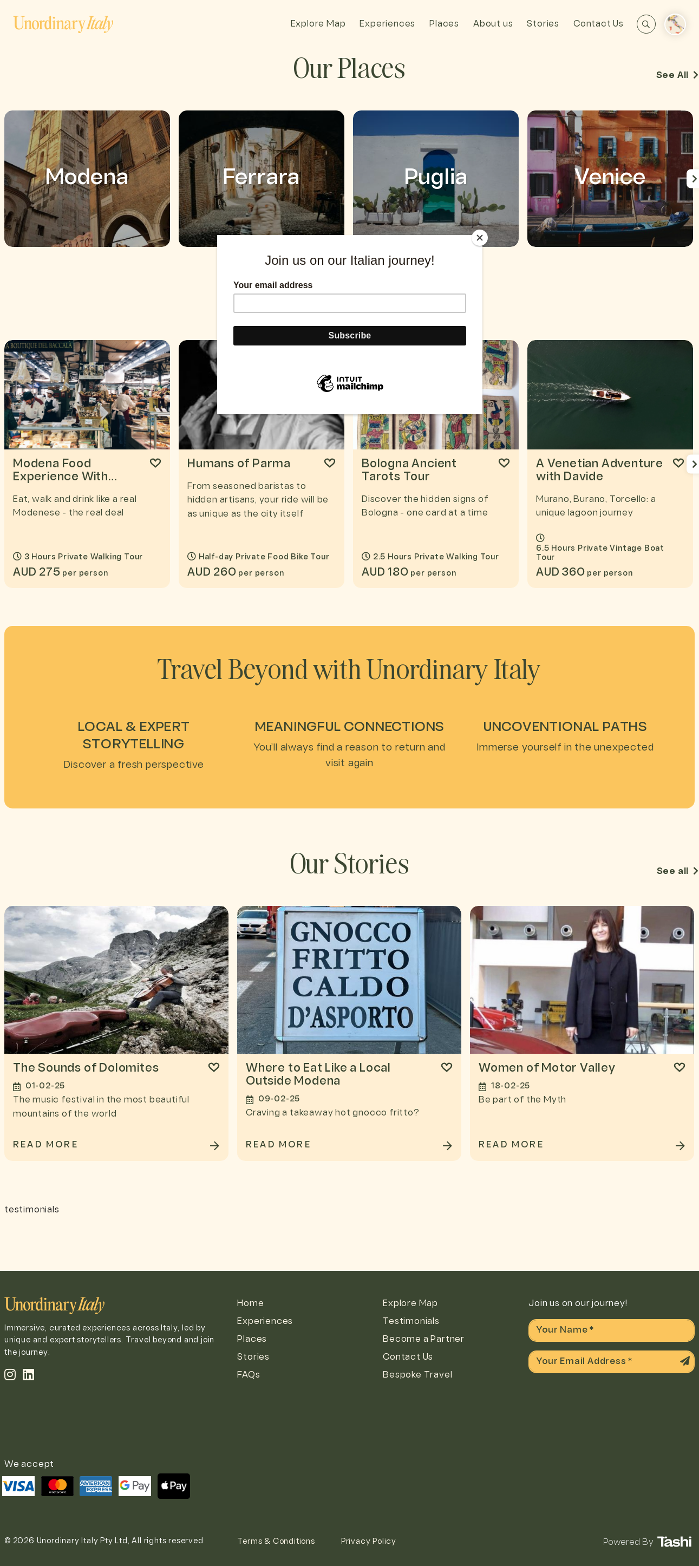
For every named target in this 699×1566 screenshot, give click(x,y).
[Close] (480, 238)
